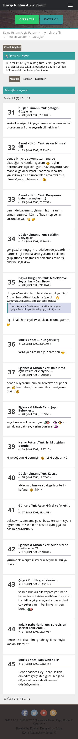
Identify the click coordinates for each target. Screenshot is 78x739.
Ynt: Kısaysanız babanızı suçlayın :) (40, 196)
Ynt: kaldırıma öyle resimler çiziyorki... (42, 369)
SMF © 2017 (27, 720)
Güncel (23, 505)
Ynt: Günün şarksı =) (44, 340)
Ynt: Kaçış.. (49, 473)
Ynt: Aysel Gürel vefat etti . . (44, 507)
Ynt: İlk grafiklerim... (43, 580)
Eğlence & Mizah (30, 368)
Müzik (23, 340)
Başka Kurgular (30, 278)
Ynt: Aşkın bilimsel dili (42, 144)
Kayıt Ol (51, 19)
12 (28, 98)
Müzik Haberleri (30, 625)
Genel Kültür (28, 143)
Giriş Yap (27, 19)
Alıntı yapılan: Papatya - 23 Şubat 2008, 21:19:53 (31, 300)
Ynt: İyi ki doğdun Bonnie (42, 443)
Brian (58, 728)
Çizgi (22, 580)
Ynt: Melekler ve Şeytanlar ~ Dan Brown (43, 279)
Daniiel (34, 728)
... (25, 98)
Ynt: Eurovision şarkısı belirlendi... (42, 626)
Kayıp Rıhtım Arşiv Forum (25, 5)
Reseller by (23, 728)
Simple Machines (44, 720)
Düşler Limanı (29, 108)
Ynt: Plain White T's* (44, 660)
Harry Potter (28, 442)
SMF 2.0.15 (11, 720)
